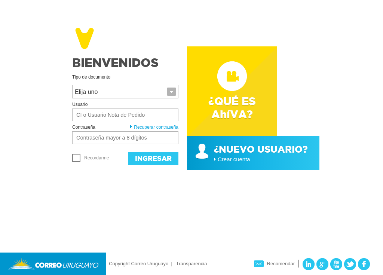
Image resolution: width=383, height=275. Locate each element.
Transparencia (191, 263)
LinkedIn (309, 264)
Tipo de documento (91, 77)
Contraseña (83, 127)
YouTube (336, 264)
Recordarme (90, 158)
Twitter (350, 264)
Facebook (364, 264)
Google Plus (322, 264)
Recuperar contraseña (154, 127)
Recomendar (281, 263)
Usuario (80, 104)
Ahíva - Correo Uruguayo (63, 37)
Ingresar (153, 158)
